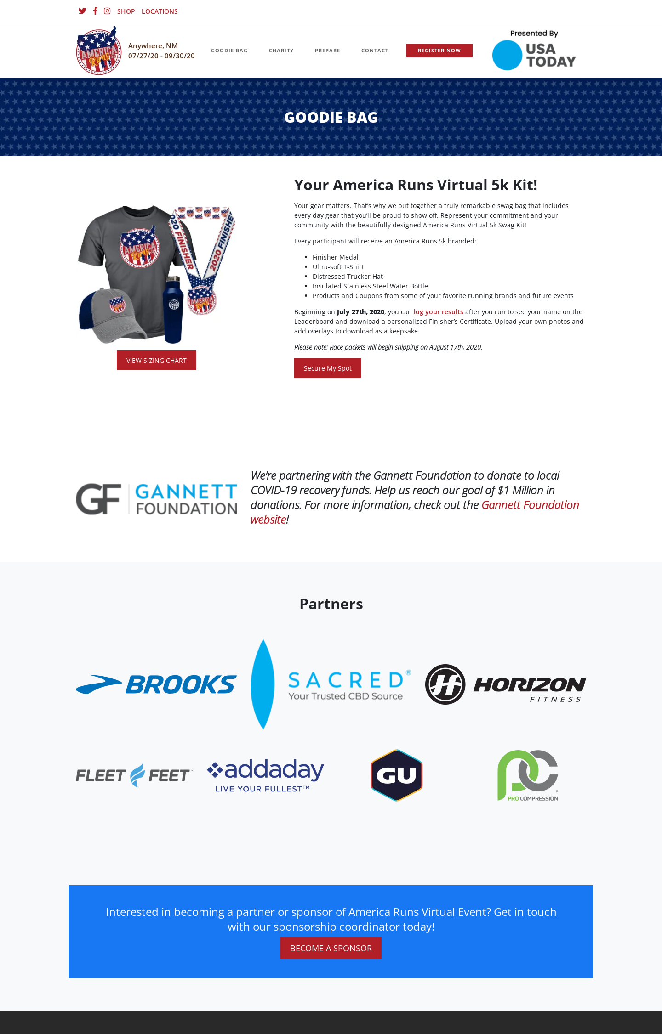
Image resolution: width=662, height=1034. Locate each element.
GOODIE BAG (229, 50)
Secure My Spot (328, 368)
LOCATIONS (160, 11)
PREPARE (327, 50)
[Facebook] (95, 11)
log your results (438, 311)
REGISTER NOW (439, 50)
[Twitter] (82, 11)
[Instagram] (107, 11)
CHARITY (281, 50)
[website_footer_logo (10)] (397, 774)
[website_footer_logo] (156, 683)
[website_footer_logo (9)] (527, 774)
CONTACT (374, 50)
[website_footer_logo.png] (331, 683)
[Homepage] (99, 51)
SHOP (126, 11)
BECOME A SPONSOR (331, 948)
